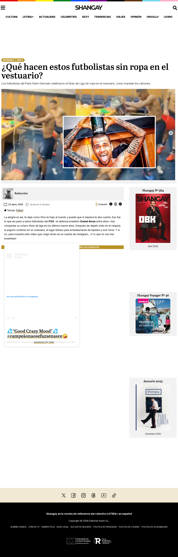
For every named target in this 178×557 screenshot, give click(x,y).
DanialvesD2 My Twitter (44, 342)
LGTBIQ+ (28, 16)
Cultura (12, 16)
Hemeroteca (48, 527)
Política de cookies (129, 527)
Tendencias (102, 16)
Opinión (136, 16)
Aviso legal (63, 527)
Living (168, 16)
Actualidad (47, 16)
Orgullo (153, 16)
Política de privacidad (105, 527)
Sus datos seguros (81, 527)
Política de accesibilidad (154, 527)
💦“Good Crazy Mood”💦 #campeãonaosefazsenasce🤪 (37, 334)
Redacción (21, 193)
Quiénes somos (18, 527)
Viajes (120, 16)
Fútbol (19, 210)
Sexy (85, 16)
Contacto (33, 527)
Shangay (8, 60)
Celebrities (69, 16)
